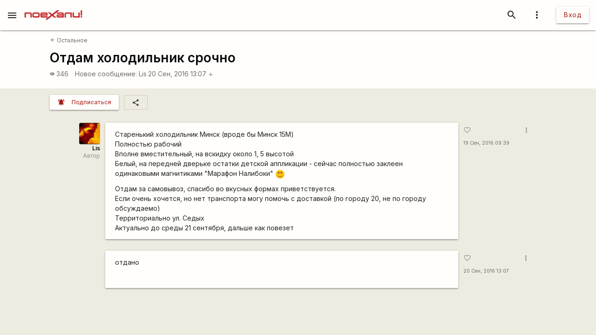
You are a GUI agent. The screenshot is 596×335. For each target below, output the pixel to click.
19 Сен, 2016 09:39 (486, 143)
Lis (143, 74)
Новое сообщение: (106, 74)
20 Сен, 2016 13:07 (180, 74)
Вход (573, 15)
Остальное (69, 40)
